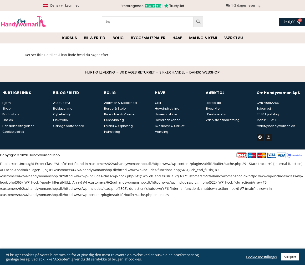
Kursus (69, 38)
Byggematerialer (148, 38)
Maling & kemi (203, 38)
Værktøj (233, 38)
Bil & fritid (94, 38)
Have (177, 38)
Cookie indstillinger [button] (261, 257)
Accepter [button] (290, 256)
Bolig (118, 38)
